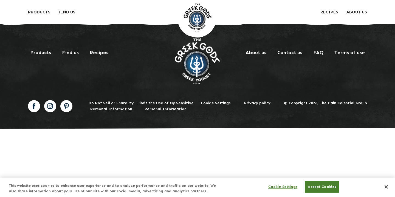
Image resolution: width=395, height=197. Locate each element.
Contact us (289, 53)
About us (356, 12)
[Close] (386, 187)
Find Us (67, 12)
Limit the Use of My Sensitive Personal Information (165, 106)
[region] (197, 187)
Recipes (329, 12)
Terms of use (349, 53)
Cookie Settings (216, 103)
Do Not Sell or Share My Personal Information (111, 106)
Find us (70, 53)
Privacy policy (257, 103)
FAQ (318, 53)
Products (39, 12)
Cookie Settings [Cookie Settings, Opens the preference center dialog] (282, 187)
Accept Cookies (322, 187)
